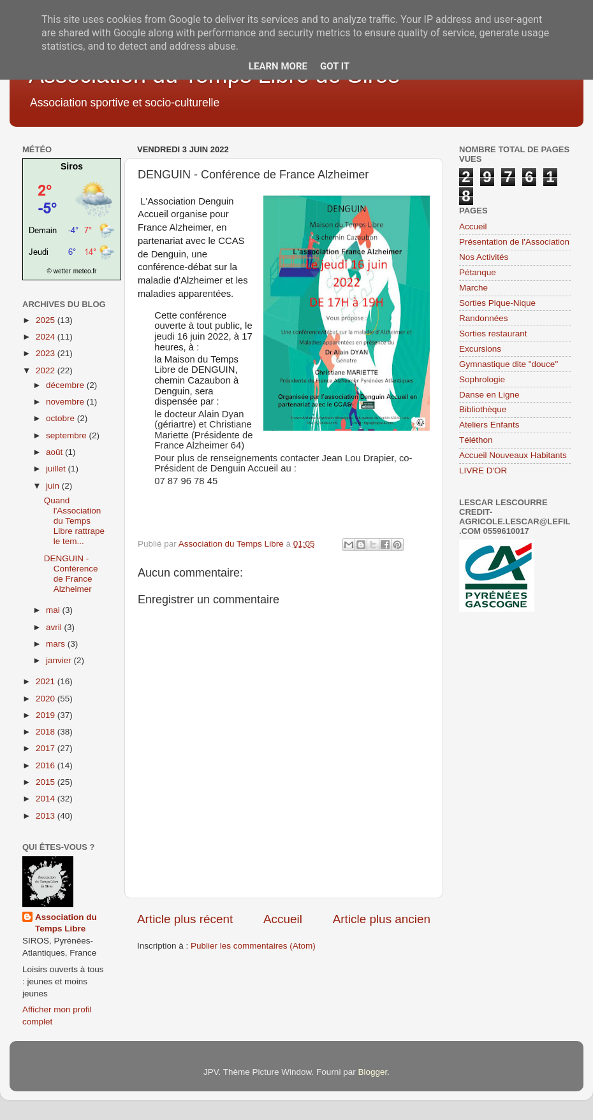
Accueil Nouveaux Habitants (513, 455)
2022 (46, 370)
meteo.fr (85, 271)
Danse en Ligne (489, 394)
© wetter (59, 271)
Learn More (278, 66)
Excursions (480, 349)
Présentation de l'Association (514, 242)
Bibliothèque (482, 409)
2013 (46, 816)
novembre (66, 401)
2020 (46, 698)
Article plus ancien (381, 919)
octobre (61, 418)
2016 (46, 765)
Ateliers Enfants (489, 424)
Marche (473, 287)
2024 (46, 336)
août (55, 452)
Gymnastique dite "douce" (508, 364)
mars (57, 644)
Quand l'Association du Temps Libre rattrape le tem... (74, 521)
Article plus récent (185, 919)
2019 (46, 715)
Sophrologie (482, 379)
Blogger (372, 1072)
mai (54, 610)
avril (55, 627)
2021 (46, 681)
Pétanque (477, 272)
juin (54, 486)
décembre (66, 385)
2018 (46, 731)
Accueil (282, 919)
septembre (67, 435)
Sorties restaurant (493, 333)
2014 (46, 798)
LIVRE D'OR (483, 470)
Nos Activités (483, 257)
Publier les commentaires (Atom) (253, 946)
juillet (57, 468)
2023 (46, 353)
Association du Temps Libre (66, 923)
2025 (46, 320)
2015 (46, 782)
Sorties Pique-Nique (497, 303)
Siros (72, 166)
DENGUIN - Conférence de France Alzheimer (71, 574)
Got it (334, 66)
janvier (60, 660)
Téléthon (476, 440)
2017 (46, 748)
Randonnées (483, 318)
